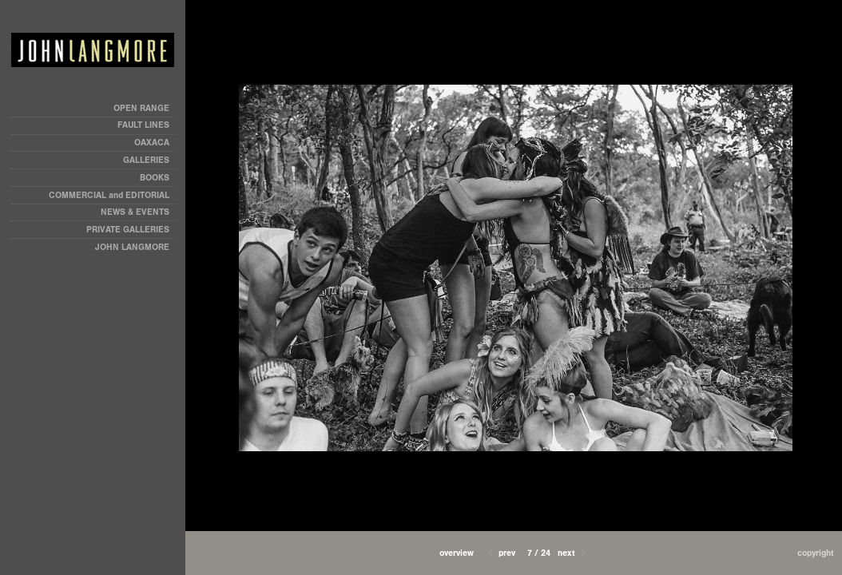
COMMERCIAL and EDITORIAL (109, 195)
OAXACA (151, 142)
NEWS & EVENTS (135, 212)
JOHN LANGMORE (132, 247)
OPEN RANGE (141, 108)
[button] (456, 553)
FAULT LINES (143, 125)
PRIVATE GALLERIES (127, 229)
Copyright (815, 553)
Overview (456, 553)
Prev (500, 553)
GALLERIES (146, 160)
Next (573, 553)
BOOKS (154, 177)
